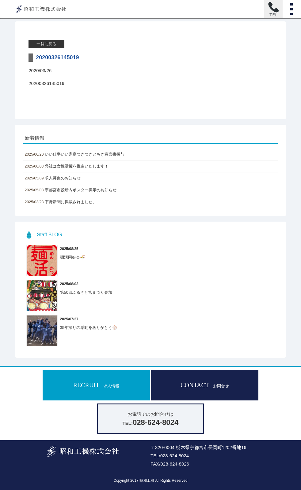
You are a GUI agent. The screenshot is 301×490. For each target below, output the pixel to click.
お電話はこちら (273, 9)
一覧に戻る (46, 44)
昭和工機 (41, 9)
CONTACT (205, 385)
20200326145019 (46, 83)
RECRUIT (96, 385)
